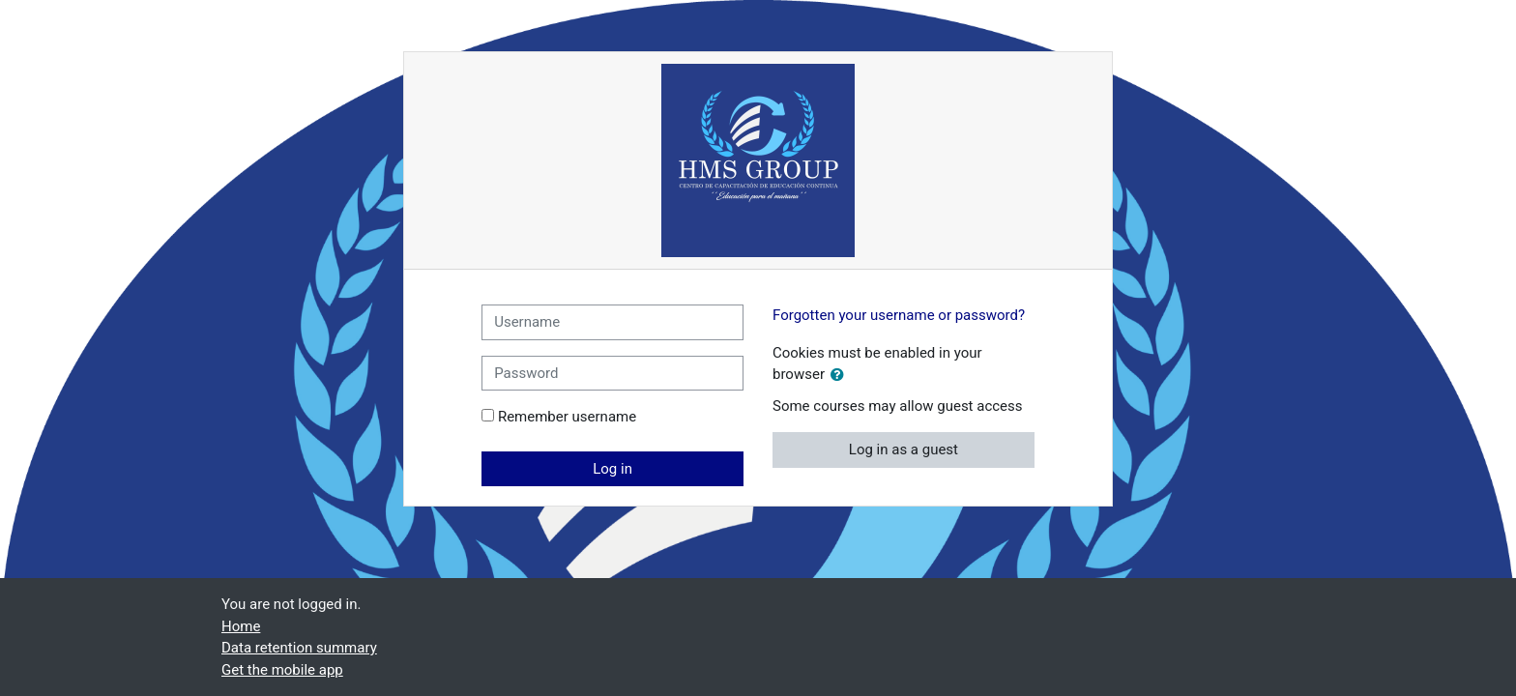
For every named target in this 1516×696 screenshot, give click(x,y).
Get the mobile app (282, 670)
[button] (841, 375)
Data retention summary (299, 647)
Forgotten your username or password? (899, 315)
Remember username (567, 416)
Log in (612, 469)
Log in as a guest (903, 449)
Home (240, 626)
